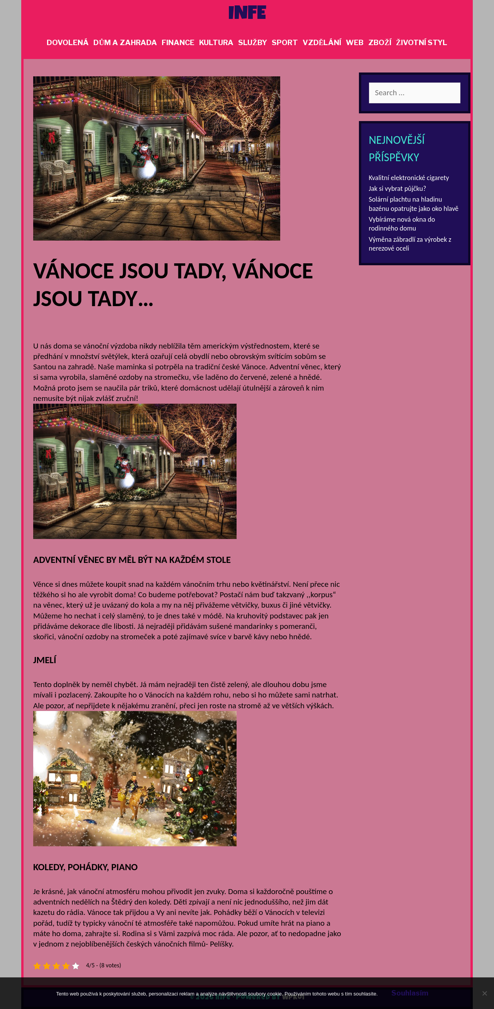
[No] (484, 993)
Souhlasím (409, 993)
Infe (247, 15)
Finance (178, 42)
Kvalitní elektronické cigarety (409, 178)
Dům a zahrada (125, 42)
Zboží (379, 42)
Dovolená (68, 42)
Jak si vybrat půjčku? (397, 188)
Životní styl (421, 42)
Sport (285, 42)
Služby (252, 42)
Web (355, 42)
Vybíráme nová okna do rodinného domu (402, 223)
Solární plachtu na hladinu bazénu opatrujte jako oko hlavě (414, 203)
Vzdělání (322, 42)
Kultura (216, 42)
